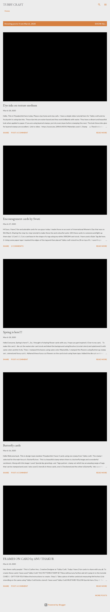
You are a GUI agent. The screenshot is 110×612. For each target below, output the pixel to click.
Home (7, 11)
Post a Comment (19, 133)
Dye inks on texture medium (20, 105)
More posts (101, 595)
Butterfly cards (12, 445)
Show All (100, 23)
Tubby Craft (13, 5)
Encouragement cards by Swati (21, 219)
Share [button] (6, 133)
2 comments (17, 246)
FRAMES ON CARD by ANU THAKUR (28, 559)
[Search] (99, 4)
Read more (101, 133)
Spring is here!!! (12, 332)
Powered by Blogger (55, 605)
